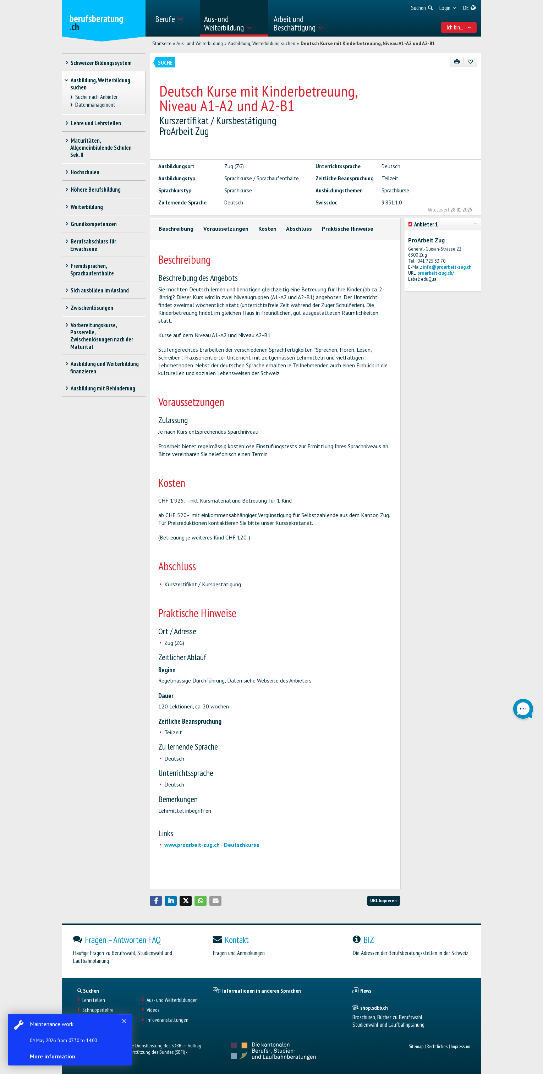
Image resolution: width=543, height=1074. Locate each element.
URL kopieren (383, 900)
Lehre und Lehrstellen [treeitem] (95, 123)
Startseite (161, 43)
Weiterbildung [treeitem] (86, 207)
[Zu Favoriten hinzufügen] (470, 62)
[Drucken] (457, 62)
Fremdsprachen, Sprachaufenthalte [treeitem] (92, 269)
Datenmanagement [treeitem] (95, 105)
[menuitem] (175, 18)
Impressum (460, 1046)
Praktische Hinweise (347, 228)
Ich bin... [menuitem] (459, 27)
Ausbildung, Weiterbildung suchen (261, 43)
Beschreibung (176, 228)
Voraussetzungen (225, 228)
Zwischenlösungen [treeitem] (91, 308)
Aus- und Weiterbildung (199, 43)
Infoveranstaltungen (167, 1020)
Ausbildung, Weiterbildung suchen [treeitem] (100, 83)
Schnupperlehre (98, 1010)
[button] (156, 901)
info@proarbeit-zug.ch (447, 267)
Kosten (267, 228)
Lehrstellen (93, 1000)
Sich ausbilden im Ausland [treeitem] (99, 290)
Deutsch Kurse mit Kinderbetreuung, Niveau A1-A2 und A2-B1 (368, 43)
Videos (153, 1010)
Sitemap (416, 1046)
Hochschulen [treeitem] (84, 172)
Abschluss (299, 228)
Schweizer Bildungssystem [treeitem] (101, 63)
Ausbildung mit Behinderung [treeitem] (102, 388)
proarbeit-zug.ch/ (435, 273)
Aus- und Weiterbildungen (172, 1000)
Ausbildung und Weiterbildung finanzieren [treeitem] (104, 367)
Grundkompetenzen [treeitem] (93, 224)
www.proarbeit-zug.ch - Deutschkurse (211, 844)
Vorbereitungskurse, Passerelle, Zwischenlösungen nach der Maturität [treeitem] (101, 335)
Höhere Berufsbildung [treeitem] (95, 189)
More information (53, 1056)
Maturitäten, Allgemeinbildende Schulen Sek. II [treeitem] (101, 148)
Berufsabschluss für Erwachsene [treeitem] (93, 244)
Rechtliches (437, 1046)
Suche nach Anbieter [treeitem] (96, 97)
